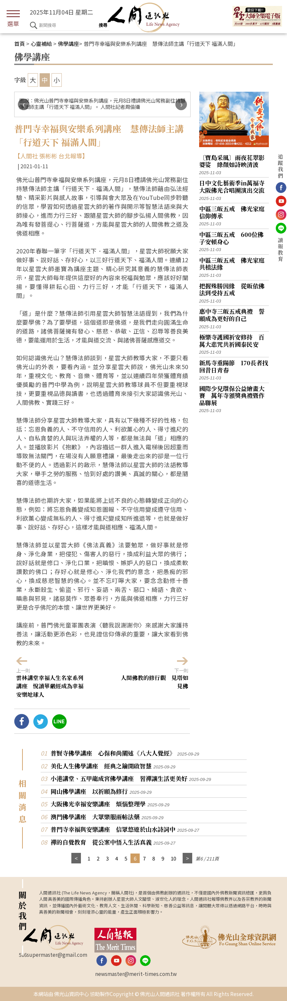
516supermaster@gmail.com (53, 954)
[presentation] (23, 104)
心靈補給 (41, 44)
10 (173, 858)
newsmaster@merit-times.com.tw (136, 973)
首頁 (19, 44)
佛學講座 (68, 44)
